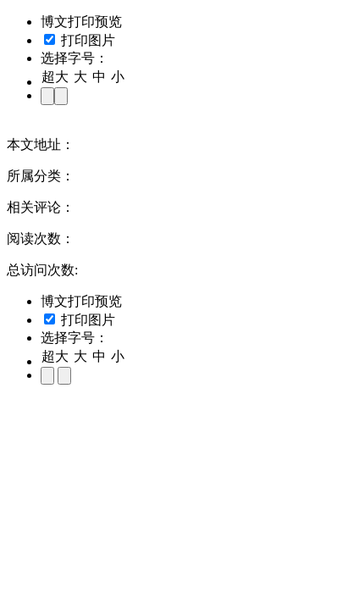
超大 (55, 76)
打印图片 (79, 40)
